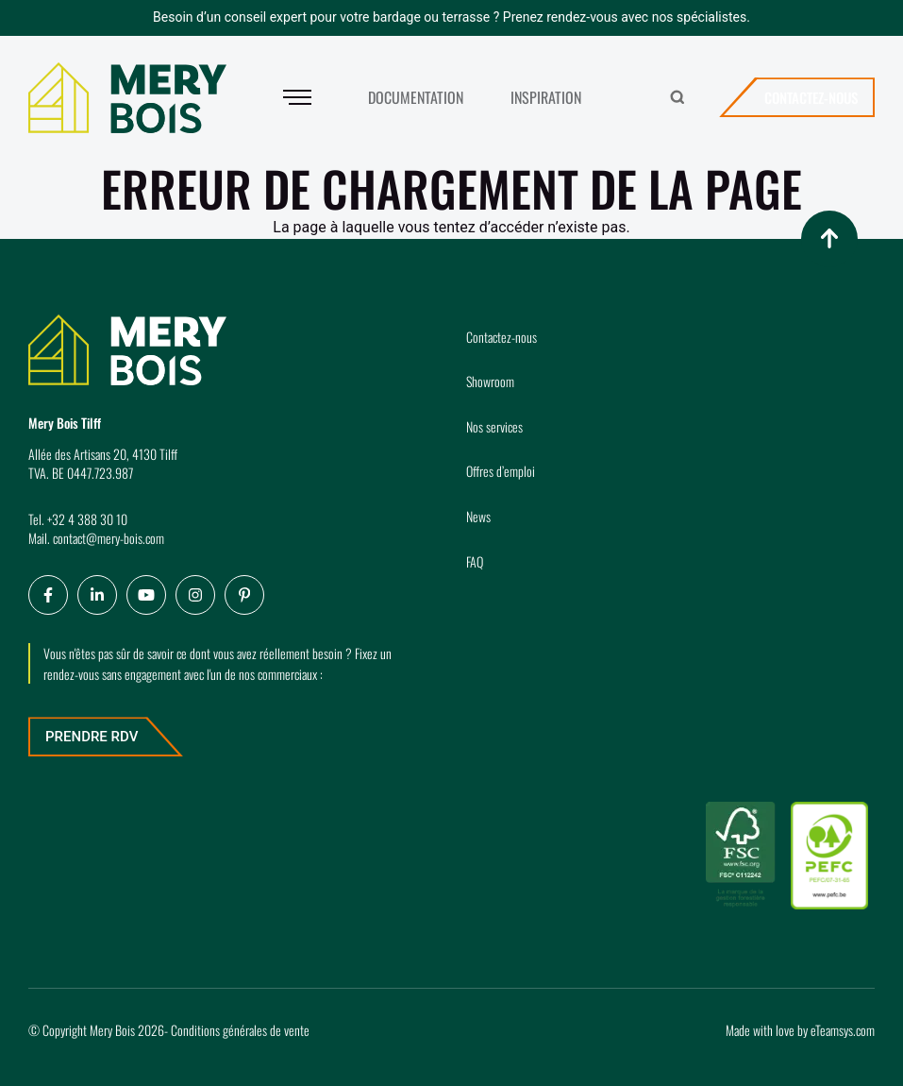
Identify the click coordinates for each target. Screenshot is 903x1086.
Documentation (415, 97)
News (478, 516)
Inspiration (545, 97)
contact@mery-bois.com (108, 538)
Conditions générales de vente (240, 1030)
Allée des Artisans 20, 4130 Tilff (102, 454)
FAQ (474, 561)
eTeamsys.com (843, 1030)
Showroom (490, 381)
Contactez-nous (811, 97)
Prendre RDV (91, 736)
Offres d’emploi (500, 471)
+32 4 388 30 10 (87, 519)
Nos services (494, 426)
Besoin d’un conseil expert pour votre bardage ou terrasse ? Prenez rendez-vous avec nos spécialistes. (451, 17)
